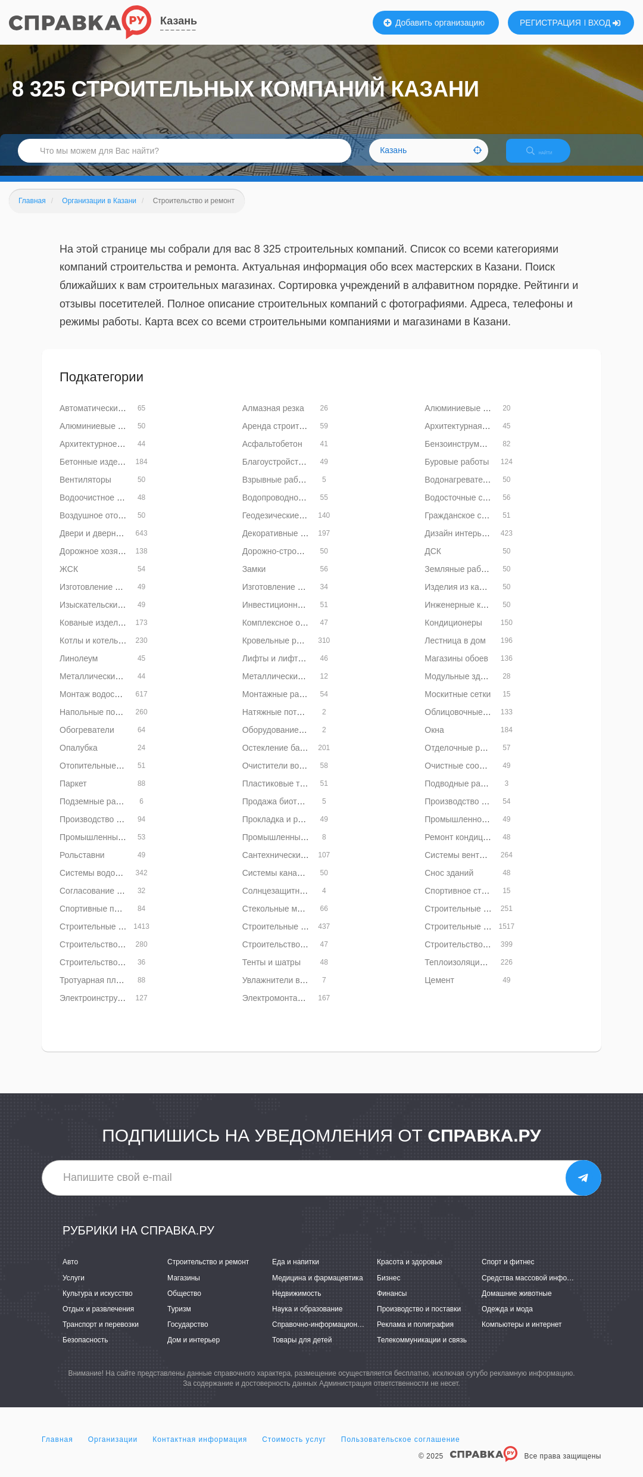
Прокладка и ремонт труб (291, 829)
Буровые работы (456, 472)
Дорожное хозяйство (99, 561)
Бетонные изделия (96, 472)
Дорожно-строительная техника (303, 561)
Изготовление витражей (106, 597)
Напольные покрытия (101, 722)
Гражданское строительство (478, 525)
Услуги (74, 1288)
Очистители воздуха (281, 776)
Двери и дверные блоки (105, 543)
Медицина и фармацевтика (317, 1288)
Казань (178, 21)
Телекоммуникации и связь (422, 1350)
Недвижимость (297, 1303)
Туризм (179, 1319)
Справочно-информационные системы (336, 1334)
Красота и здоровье (409, 1272)
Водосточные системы (467, 507)
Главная (57, 1449)
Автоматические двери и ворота (121, 418)
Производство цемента (104, 829)
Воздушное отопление (103, 525)
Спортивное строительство (476, 901)
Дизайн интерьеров (462, 543)
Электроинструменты (101, 1008)
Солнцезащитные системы (294, 901)
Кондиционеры (453, 633)
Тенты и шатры (271, 972)
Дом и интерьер (193, 1350)
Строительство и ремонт (208, 1272)
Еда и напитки (295, 1272)
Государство (187, 1334)
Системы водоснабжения (108, 883)
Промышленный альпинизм (113, 847)
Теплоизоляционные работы (479, 972)
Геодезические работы (286, 525)
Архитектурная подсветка (473, 436)
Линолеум (79, 668)
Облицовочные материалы (476, 722)
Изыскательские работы (106, 615)
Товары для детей (302, 1350)
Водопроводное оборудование (301, 507)
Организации (113, 1449)
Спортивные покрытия (103, 918)
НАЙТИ (548, 158)
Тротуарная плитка (96, 990)
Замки (254, 579)
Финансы (392, 1303)
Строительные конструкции (295, 936)
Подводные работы (462, 793)
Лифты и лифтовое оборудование (307, 668)
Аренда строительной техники (300, 436)
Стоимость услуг (294, 1449)
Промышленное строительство (484, 829)
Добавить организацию (434, 22)
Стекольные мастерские (289, 918)
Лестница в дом (455, 650)
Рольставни (82, 865)
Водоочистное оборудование (115, 507)
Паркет (73, 793)
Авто (70, 1272)
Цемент (439, 990)
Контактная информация (199, 1449)
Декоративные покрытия (289, 543)
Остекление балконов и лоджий (304, 758)
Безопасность (85, 1350)
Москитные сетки (457, 704)
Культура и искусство (98, 1303)
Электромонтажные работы (295, 1008)
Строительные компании (107, 936)
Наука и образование (307, 1319)
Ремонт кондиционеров (469, 847)
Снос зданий (448, 883)
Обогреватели (87, 740)
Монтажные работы (280, 704)
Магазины (183, 1288)
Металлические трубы (285, 686)
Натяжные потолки (278, 722)
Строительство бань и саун (112, 954)
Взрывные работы (277, 490)
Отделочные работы (463, 758)
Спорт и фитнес (508, 1272)
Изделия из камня (459, 597)
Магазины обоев (456, 668)
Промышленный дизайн (288, 847)
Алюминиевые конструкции (112, 436)
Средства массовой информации (537, 1288)
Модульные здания (461, 686)
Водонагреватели (458, 490)
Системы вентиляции (465, 865)
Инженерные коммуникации (478, 615)
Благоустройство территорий (298, 472)
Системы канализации (285, 883)
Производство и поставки (419, 1319)
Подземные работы (97, 811)
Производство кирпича (468, 811)
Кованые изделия (93, 633)
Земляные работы (459, 579)
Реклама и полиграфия (415, 1334)
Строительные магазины (472, 936)
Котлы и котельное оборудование (124, 650)
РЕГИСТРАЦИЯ (550, 22)
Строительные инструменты (478, 918)
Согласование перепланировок (120, 901)
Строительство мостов (103, 972)
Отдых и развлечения (98, 1319)
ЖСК (69, 579)
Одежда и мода (507, 1319)
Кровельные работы (281, 650)
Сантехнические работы (289, 865)
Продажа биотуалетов (285, 811)
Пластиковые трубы (281, 793)
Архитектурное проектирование (121, 454)
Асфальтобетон (272, 454)
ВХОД (604, 22)
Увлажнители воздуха (284, 990)
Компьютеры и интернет (522, 1334)
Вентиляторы (85, 490)
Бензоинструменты (461, 454)
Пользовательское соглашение (400, 1449)
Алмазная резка (273, 418)
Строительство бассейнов (292, 954)
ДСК (432, 561)
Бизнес (388, 1288)
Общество (184, 1303)
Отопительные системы (105, 776)
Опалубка (79, 758)
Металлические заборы (105, 686)
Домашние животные (517, 1303)
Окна (434, 740)
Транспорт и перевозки (101, 1334)
